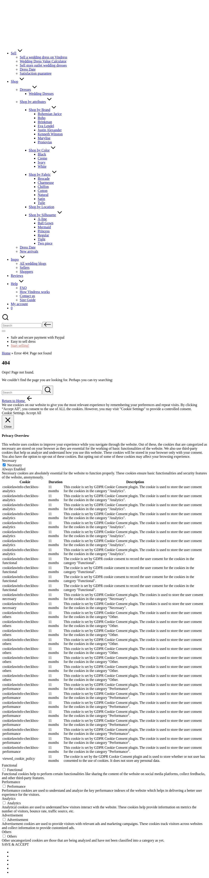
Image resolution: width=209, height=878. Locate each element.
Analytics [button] (8, 798)
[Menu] (3, 331)
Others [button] (6, 832)
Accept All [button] (33, 413)
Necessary (14, 465)
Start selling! (20, 345)
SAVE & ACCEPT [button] (15, 844)
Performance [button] (11, 782)
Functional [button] (9, 765)
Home (6, 353)
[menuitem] (22, 852)
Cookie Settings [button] (13, 413)
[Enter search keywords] (21, 392)
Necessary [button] (9, 460)
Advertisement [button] (12, 815)
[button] (47, 325)
